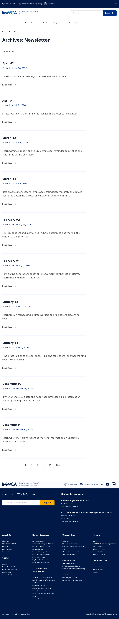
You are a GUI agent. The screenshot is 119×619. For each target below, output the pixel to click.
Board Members (7, 549)
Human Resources (32, 23)
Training (88, 23)
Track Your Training (99, 555)
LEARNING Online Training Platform (104, 544)
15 (50, 465)
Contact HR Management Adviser (43, 544)
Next (58, 465)
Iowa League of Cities (23, 614)
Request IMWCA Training (101, 552)
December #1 (11, 425)
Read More (7, 85)
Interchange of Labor (69, 563)
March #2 (9, 138)
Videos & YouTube (99, 549)
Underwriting (74, 23)
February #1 (11, 261)
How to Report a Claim (9, 567)
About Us (6, 23)
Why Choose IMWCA (9, 544)
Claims (18, 23)
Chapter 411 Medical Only (70, 552)
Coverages (66, 541)
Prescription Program (9, 570)
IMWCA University (98, 546)
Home (4, 32)
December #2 (11, 384)
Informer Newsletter (99, 567)
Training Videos (98, 570)
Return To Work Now (39, 549)
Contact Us (6, 552)
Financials (5, 546)
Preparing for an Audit (69, 578)
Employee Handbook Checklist (42, 560)
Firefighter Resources (39, 586)
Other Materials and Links (41, 563)
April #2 (8, 63)
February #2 (11, 220)
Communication (102, 23)
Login (115, 4)
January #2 (10, 302)
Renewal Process (68, 561)
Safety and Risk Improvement (54, 23)
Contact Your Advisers (39, 599)
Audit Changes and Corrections (72, 580)
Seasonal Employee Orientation (42, 552)
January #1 (10, 343)
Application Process (69, 555)
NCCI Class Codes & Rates (71, 566)
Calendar (96, 572)
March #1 (9, 179)
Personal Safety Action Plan (41, 546)
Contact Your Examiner (9, 575)
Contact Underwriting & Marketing (73, 569)
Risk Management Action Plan (42, 588)
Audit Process (67, 575)
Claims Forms (7, 572)
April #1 (8, 100)
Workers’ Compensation (70, 544)
